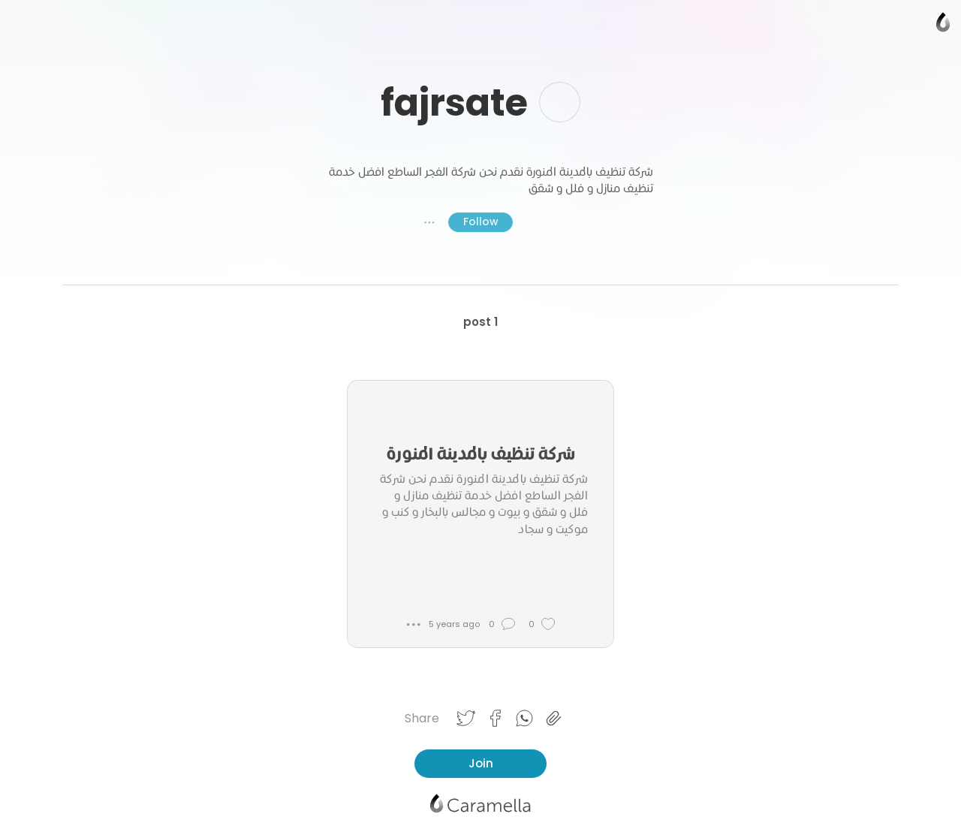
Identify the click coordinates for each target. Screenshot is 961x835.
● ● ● (429, 222)
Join (480, 763)
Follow (480, 221)
